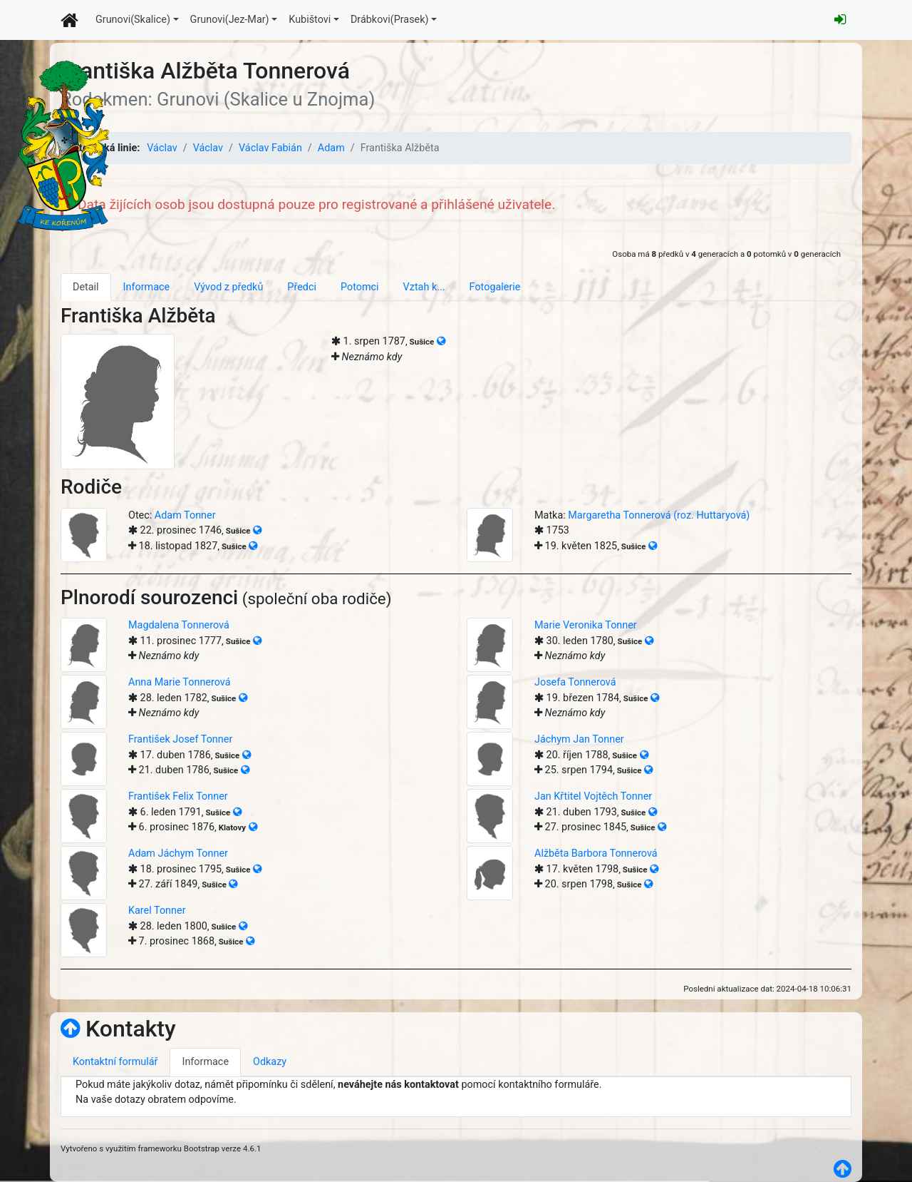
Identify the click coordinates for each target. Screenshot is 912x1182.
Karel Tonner (157, 911)
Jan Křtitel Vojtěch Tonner (593, 796)
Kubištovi (310, 20)
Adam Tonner (185, 515)
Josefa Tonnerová (575, 682)
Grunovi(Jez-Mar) (229, 20)
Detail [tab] (86, 287)
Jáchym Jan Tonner (579, 739)
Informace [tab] (146, 287)
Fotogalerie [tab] (495, 287)
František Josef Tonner (180, 739)
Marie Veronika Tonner (585, 625)
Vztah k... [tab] (424, 287)
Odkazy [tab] (269, 1062)
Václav (162, 148)
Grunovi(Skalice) (132, 20)
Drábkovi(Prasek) (390, 20)
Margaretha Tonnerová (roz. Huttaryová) (659, 515)
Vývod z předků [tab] (228, 287)
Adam (331, 148)
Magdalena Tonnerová (178, 625)
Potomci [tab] (360, 287)
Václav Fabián (270, 148)
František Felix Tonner (178, 796)
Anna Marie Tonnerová (179, 682)
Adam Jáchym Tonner (178, 853)
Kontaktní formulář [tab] (115, 1062)
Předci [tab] (301, 287)
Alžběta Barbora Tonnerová (596, 853)
